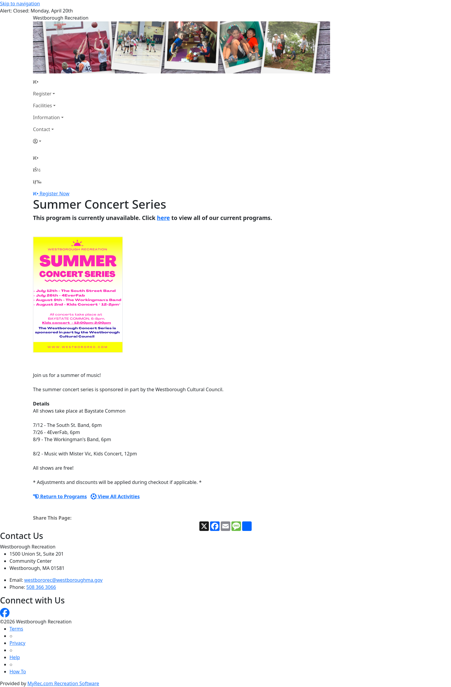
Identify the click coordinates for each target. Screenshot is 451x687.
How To (18, 671)
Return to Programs (60, 496)
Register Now (54, 193)
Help (15, 657)
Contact (41, 129)
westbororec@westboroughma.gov (63, 580)
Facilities (42, 105)
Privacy (17, 643)
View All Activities (115, 496)
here (163, 218)
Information (46, 117)
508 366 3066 (41, 587)
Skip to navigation (20, 3)
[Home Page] (48, 82)
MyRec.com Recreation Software (63, 683)
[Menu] (37, 182)
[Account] (48, 141)
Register (42, 93)
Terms (16, 628)
